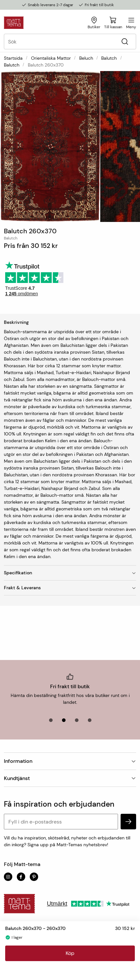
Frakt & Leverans (70, 588)
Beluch (86, 58)
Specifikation (70, 573)
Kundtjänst (70, 778)
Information (70, 761)
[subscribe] (128, 821)
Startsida (13, 58)
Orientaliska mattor (51, 58)
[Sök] (124, 41)
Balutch (109, 58)
